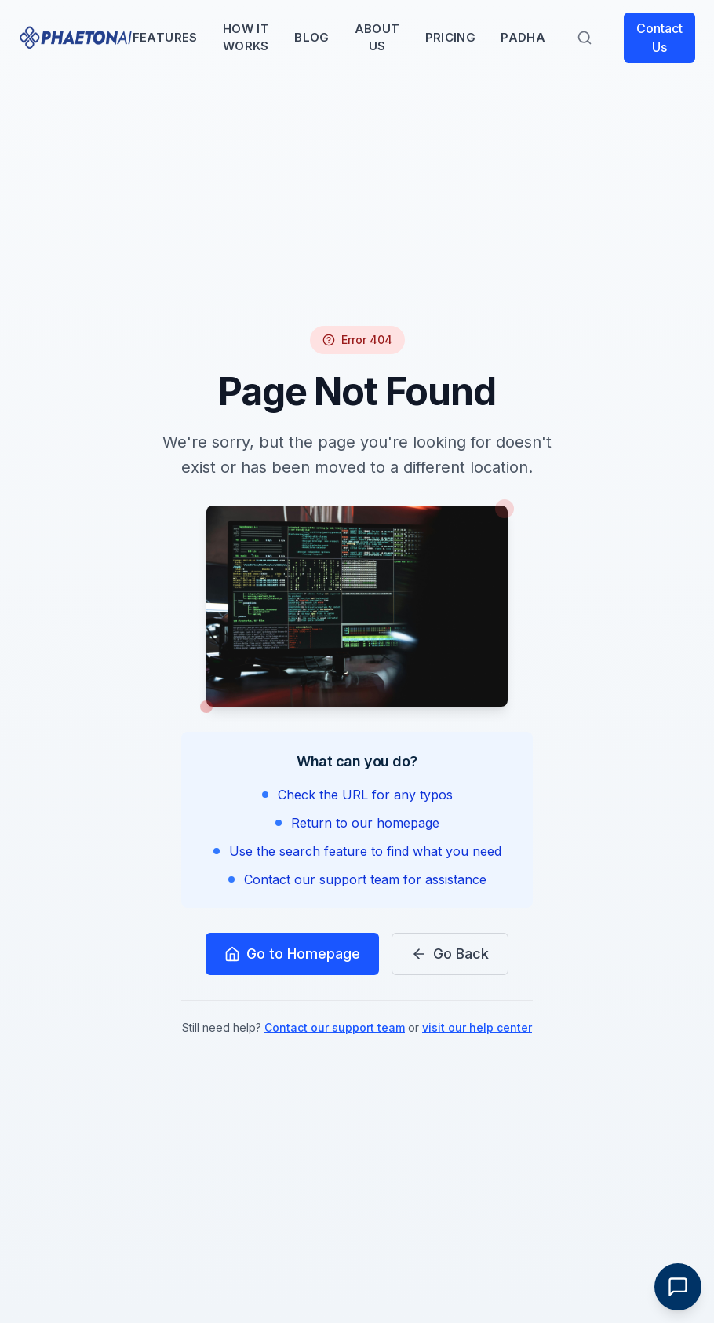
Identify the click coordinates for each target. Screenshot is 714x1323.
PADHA (523, 37)
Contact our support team (334, 1027)
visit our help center (477, 1027)
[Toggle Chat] (677, 1286)
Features (165, 37)
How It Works (246, 37)
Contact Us (659, 37)
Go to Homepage (292, 953)
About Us (377, 37)
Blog (312, 37)
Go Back (450, 953)
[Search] (584, 38)
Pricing (450, 37)
